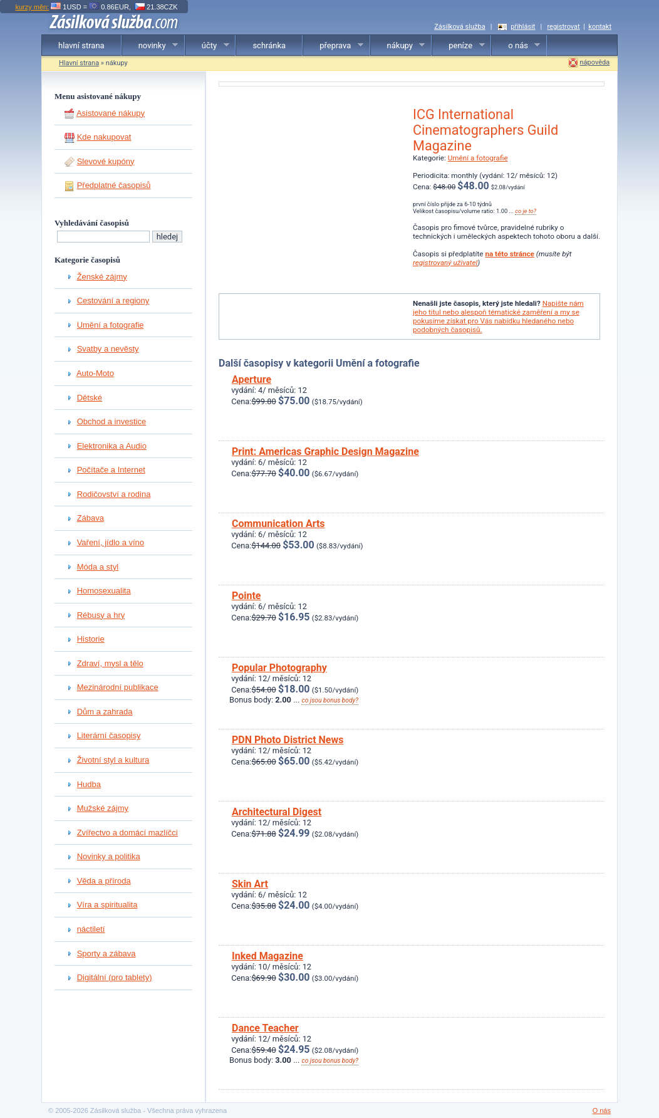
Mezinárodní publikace (117, 687)
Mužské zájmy (102, 808)
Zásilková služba (459, 27)
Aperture (251, 379)
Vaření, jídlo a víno (110, 542)
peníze (458, 46)
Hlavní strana (79, 63)
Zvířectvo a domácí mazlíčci (127, 832)
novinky (150, 46)
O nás (602, 1110)
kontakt (599, 27)
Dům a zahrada (105, 711)
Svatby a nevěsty (108, 348)
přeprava (333, 46)
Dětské (89, 397)
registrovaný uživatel (445, 262)
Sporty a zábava (106, 953)
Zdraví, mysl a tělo (110, 663)
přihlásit (523, 27)
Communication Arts (278, 524)
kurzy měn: (32, 7)
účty (207, 46)
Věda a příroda (104, 881)
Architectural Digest (276, 812)
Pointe (246, 596)
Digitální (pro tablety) (114, 977)
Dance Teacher (265, 1028)
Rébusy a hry (101, 615)
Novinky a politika (108, 856)
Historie (91, 639)
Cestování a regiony (113, 300)
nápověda (595, 62)
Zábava (90, 518)
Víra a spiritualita (107, 904)
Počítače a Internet (111, 469)
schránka (269, 45)
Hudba (89, 784)
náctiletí (91, 929)
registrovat (563, 27)
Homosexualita (104, 590)
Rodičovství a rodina (114, 494)
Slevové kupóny (106, 161)
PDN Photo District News (287, 740)
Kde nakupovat (104, 137)
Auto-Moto (95, 373)
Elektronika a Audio (112, 446)
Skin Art (250, 884)
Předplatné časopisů (114, 185)
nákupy (398, 46)
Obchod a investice (112, 421)
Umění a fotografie (110, 325)
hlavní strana (81, 45)
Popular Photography (279, 668)
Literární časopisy (109, 735)
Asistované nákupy (110, 113)
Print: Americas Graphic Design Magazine (325, 451)
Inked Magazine (267, 956)
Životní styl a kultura (113, 760)
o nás (516, 46)
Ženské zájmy (102, 276)
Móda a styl (97, 567)
